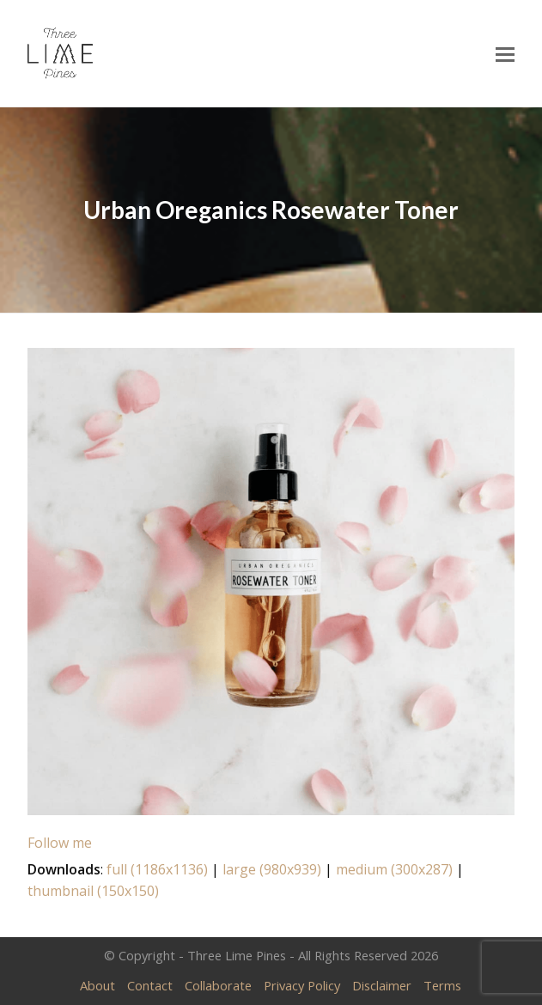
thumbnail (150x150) (93, 890)
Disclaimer (381, 985)
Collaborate (218, 985)
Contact (150, 985)
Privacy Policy (302, 985)
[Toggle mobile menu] (505, 53)
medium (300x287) (394, 869)
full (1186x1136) (157, 869)
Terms (442, 985)
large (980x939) (271, 869)
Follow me (59, 842)
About (97, 985)
